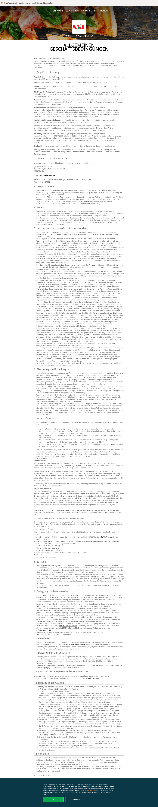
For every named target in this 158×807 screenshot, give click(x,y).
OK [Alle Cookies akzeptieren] (53, 799)
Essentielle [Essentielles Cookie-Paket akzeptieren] (75, 799)
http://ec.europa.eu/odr (68, 626)
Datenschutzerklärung (90, 678)
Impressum (102, 11)
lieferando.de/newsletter (76, 644)
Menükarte (58, 11)
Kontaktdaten (88, 11)
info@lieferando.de (47, 175)
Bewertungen (72, 11)
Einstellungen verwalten (87, 790)
